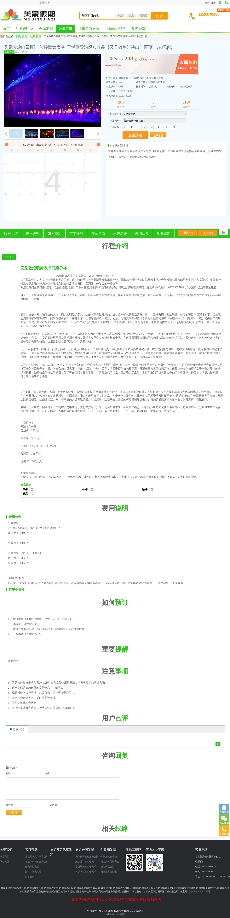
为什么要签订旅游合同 (86, 856)
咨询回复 (142, 233)
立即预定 (187, 233)
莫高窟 (144, 15)
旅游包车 (139, 29)
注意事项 (98, 233)
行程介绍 (11, 233)
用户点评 (120, 233)
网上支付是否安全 (110, 861)
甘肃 (131, 15)
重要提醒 (76, 233)
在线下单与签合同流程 (36, 861)
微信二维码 (133, 849)
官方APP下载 (155, 849)
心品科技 (120, 914)
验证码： (10, 805)
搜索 (159, 16)
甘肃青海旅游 (88, 29)
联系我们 (4, 856)
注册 (213, 2)
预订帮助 (31, 849)
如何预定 (54, 233)
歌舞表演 (65, 29)
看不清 (53, 805)
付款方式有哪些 (109, 856)
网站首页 (21, 36)
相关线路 (164, 233)
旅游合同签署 (84, 849)
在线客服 (158, 135)
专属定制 (46, 29)
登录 (207, 2)
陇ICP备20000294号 (199, 891)
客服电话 (201, 849)
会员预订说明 (32, 866)
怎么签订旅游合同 (84, 861)
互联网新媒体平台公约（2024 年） (36, 856)
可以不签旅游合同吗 (85, 871)
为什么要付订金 (109, 871)
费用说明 (33, 233)
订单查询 (29, 876)
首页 (6, 29)
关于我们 (6, 849)
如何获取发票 (107, 866)
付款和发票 (108, 849)
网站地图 (4, 861)
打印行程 (207, 233)
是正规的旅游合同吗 (85, 866)
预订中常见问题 (33, 871)
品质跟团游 (24, 29)
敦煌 (120, 15)
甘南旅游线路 (115, 29)
